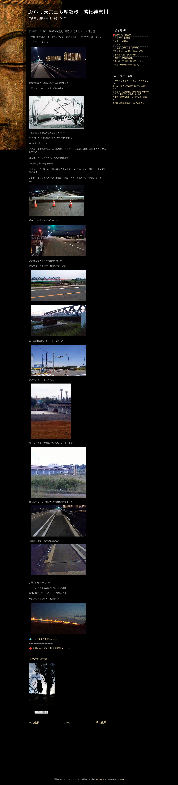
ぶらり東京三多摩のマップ (44, 639)
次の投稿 (34, 722)
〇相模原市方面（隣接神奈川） (126, 55)
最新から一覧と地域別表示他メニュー (51, 648)
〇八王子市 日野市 (121, 38)
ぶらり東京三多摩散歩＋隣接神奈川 (68, 12)
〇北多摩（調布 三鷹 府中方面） (127, 48)
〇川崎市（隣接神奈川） (123, 58)
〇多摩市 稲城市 (120, 41)
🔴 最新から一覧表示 (122, 35)
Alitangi (99, 779)
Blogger (121, 779)
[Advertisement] (67, 750)
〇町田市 (116, 45)
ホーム (68, 722)
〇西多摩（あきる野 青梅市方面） (128, 51)
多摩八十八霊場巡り (40, 659)
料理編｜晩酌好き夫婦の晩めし (126, 65)
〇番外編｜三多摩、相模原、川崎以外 (129, 61)
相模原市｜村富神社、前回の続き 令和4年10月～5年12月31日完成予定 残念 (131, 93)
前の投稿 (101, 722)
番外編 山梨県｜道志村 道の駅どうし (129, 103)
